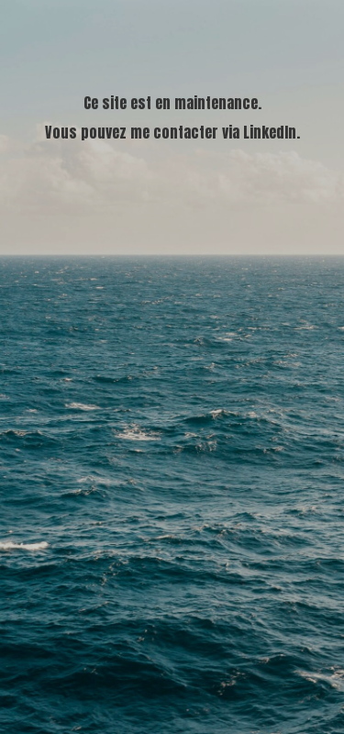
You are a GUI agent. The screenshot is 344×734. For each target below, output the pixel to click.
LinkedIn (269, 132)
